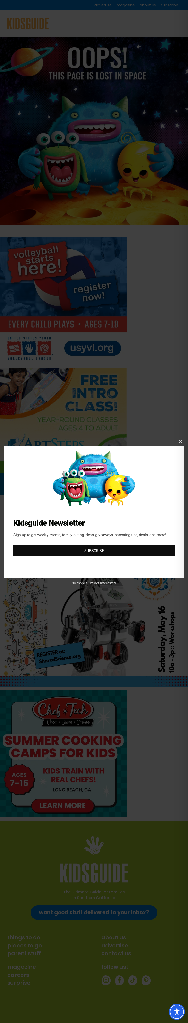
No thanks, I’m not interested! (94, 583)
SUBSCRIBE (94, 550)
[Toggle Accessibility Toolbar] (176, 1011)
